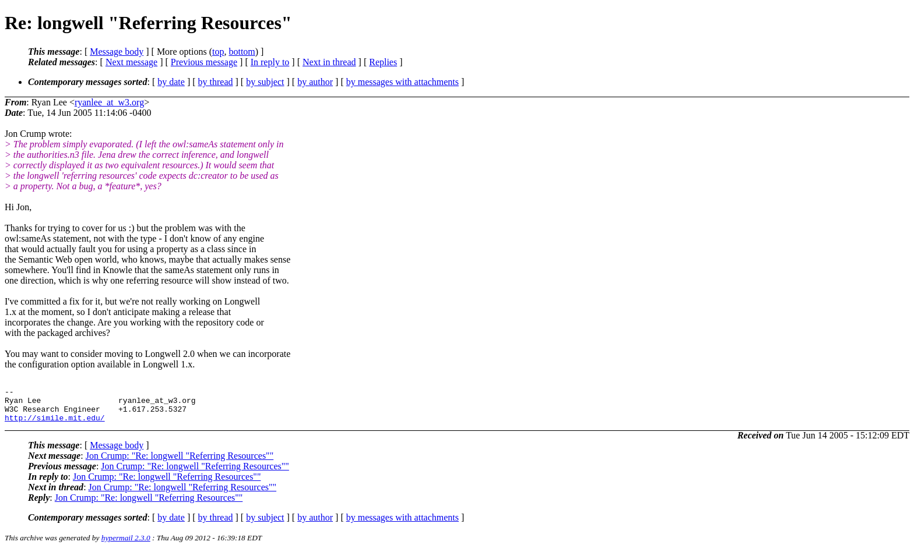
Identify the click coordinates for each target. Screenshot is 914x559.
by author (315, 82)
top (218, 51)
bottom (241, 51)
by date (171, 82)
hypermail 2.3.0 (125, 544)
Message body (116, 51)
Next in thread (329, 62)
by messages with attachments (402, 82)
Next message (131, 62)
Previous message (204, 62)
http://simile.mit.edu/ (55, 424)
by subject (265, 82)
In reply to (270, 62)
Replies (383, 62)
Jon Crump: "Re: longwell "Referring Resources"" (180, 463)
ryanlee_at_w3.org (109, 102)
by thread (215, 82)
